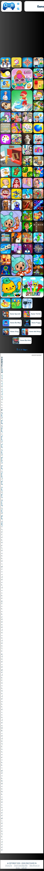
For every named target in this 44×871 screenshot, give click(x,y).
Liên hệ (24, 868)
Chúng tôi (8, 865)
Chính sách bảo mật (20, 865)
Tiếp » (25, 350)
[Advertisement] (22, 35)
